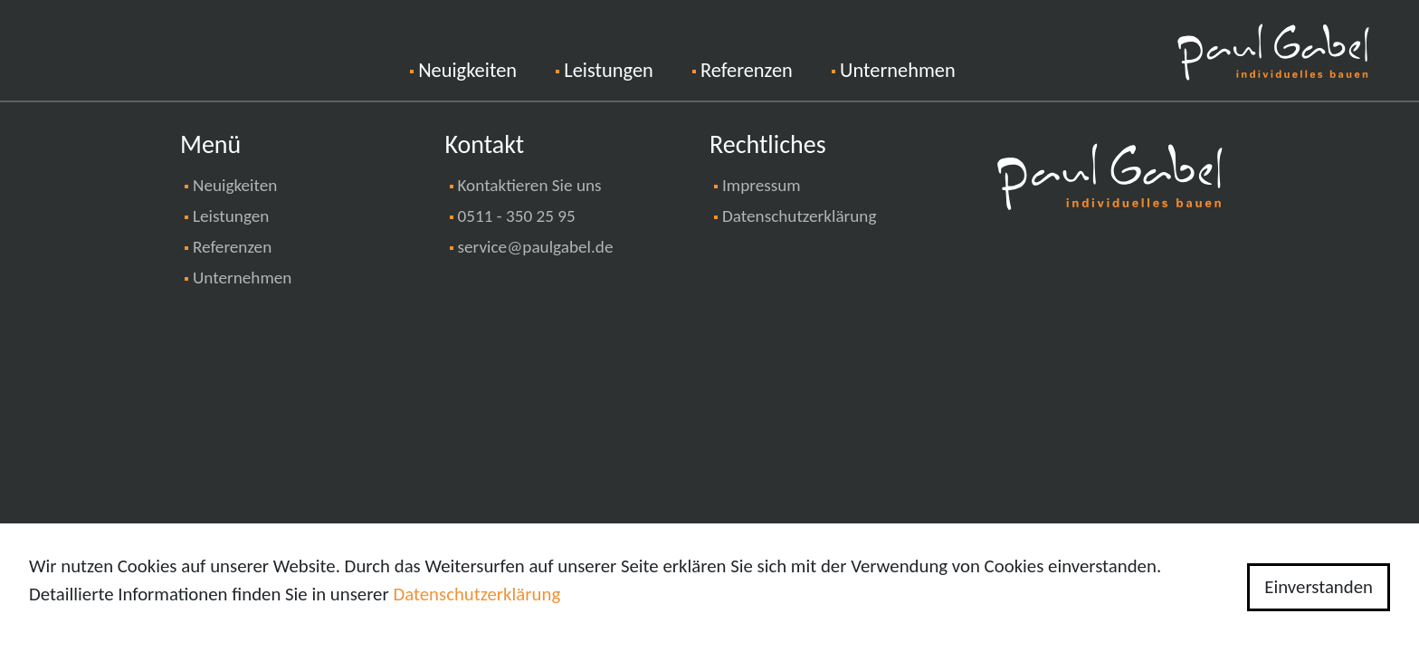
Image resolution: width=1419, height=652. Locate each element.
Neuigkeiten (487, 68)
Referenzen (746, 70)
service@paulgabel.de (536, 246)
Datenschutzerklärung (799, 216)
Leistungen (608, 70)
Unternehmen (898, 70)
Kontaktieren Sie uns (530, 185)
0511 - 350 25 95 (517, 216)
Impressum (761, 185)
